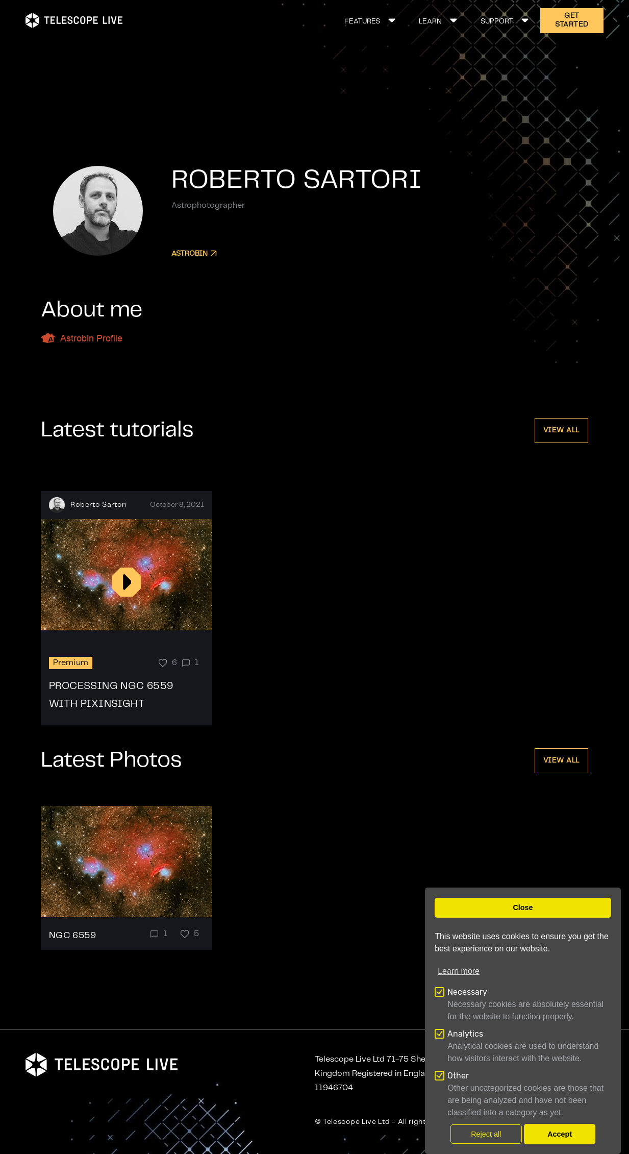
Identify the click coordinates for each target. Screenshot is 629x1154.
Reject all (486, 1134)
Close (523, 907)
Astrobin (194, 253)
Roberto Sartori (98, 504)
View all (561, 430)
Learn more (459, 971)
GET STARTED (572, 20)
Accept (559, 1134)
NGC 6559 (72, 935)
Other (458, 1076)
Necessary (467, 992)
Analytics (465, 1034)
